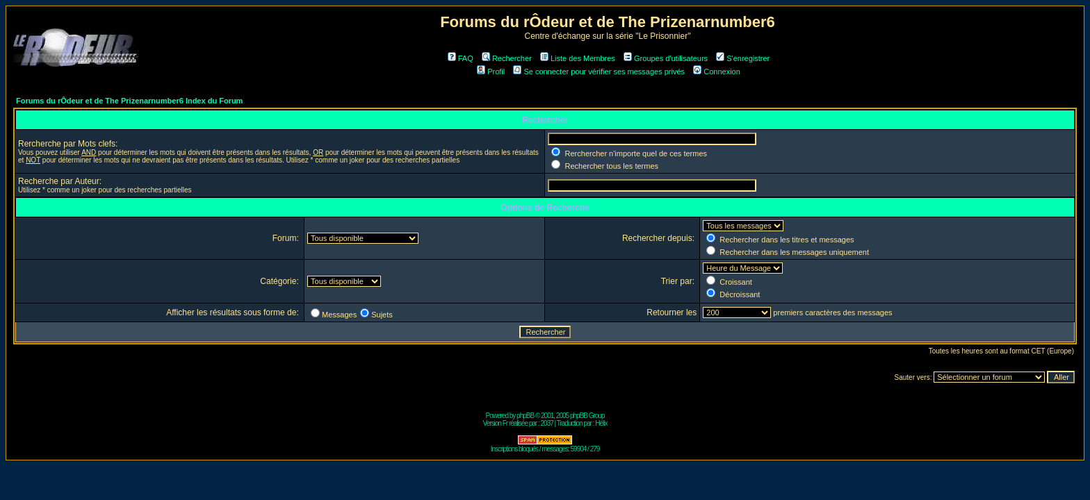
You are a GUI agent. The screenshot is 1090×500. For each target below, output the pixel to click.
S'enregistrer (743, 58)
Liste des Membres (577, 58)
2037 (547, 423)
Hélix (601, 423)
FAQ (460, 58)
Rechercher (507, 58)
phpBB (525, 415)
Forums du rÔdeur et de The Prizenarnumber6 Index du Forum (129, 101)
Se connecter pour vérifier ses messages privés (599, 71)
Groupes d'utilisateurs (666, 58)
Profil (491, 71)
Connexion (716, 71)
